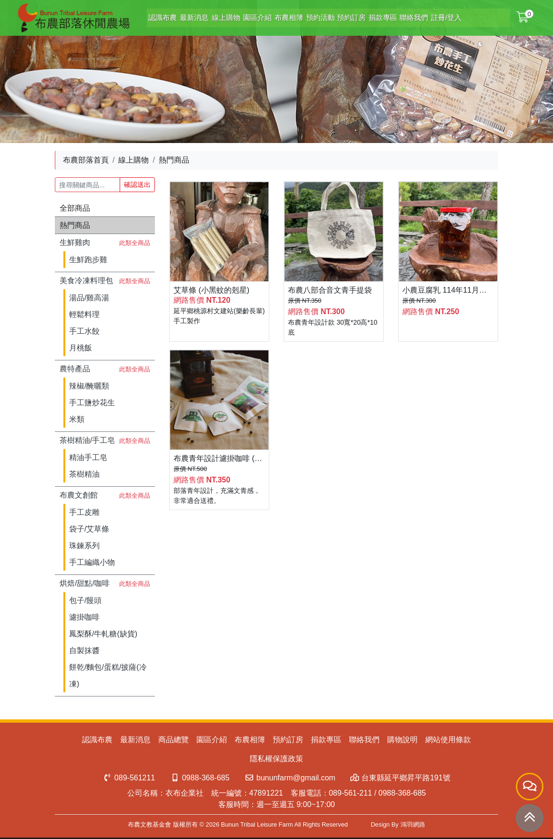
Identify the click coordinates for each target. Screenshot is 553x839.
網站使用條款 (448, 740)
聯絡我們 (406, 15)
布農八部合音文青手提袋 (330, 290)
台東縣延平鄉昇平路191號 (400, 778)
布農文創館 (79, 495)
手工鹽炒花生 (92, 403)
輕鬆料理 (84, 314)
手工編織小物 (92, 562)
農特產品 (75, 369)
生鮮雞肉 (75, 242)
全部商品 (75, 208)
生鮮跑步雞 (88, 260)
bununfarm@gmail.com (290, 778)
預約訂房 (342, 15)
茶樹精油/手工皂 (87, 440)
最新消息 (179, 15)
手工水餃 (84, 331)
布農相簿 (277, 15)
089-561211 (128, 778)
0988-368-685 (199, 778)
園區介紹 (244, 15)
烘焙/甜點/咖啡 (85, 583)
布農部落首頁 (86, 160)
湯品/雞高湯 (89, 298)
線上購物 (212, 15)
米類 (76, 419)
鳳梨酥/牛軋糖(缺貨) (103, 634)
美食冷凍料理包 (86, 280)
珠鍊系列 (84, 546)
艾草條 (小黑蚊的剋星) (211, 290)
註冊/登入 (440, 15)
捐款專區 (374, 15)
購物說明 (402, 740)
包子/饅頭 (85, 600)
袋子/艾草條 (89, 529)
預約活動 (309, 15)
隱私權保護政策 (276, 759)
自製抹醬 (84, 650)
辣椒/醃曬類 (89, 386)
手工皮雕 (84, 512)
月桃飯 (80, 348)
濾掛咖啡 (84, 617)
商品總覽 (173, 740)
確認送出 (137, 184)
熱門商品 (75, 225)
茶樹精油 (84, 474)
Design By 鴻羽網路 (398, 824)
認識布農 (147, 15)
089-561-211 (350, 793)
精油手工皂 (88, 457)
